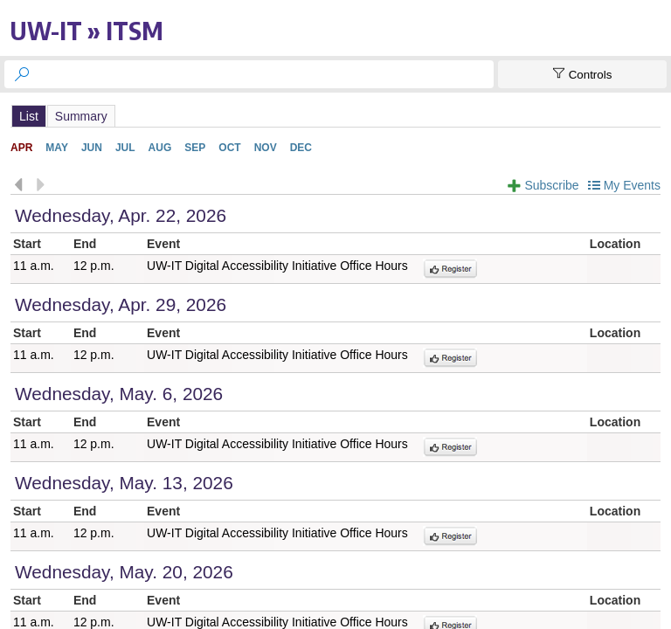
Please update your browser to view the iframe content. (335, 115)
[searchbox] (265, 74)
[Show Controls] (582, 74)
